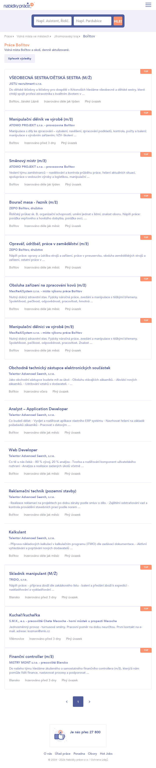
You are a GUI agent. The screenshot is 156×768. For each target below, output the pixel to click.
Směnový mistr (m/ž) (27, 161)
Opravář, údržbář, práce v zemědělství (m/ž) (49, 244)
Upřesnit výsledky (19, 58)
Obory (92, 754)
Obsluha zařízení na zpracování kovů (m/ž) (47, 285)
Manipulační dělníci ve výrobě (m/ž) (41, 327)
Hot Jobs (106, 754)
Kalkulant (17, 532)
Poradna (79, 754)
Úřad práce (62, 754)
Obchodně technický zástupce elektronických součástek (59, 368)
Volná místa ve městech (33, 36)
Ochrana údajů (99, 759)
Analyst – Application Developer (38, 409)
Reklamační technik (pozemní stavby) (42, 491)
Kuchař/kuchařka (24, 615)
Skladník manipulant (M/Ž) (33, 573)
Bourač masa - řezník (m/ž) (33, 202)
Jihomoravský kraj (66, 36)
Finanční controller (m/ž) (31, 656)
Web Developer (23, 450)
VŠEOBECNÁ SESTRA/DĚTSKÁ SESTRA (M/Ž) (50, 78)
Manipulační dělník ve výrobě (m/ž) (41, 119)
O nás (48, 754)
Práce (8, 36)
